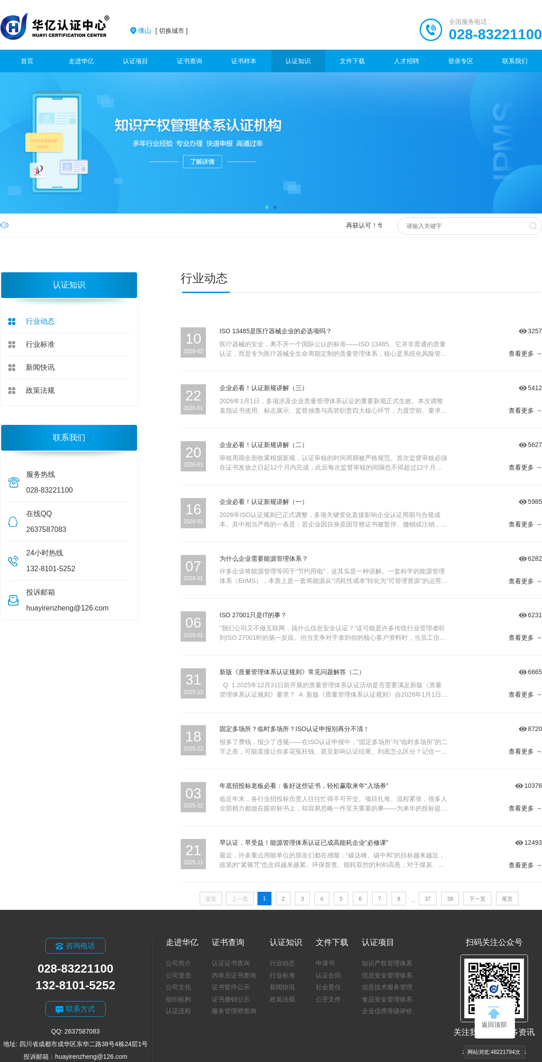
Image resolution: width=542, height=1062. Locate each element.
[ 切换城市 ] (162, 30)
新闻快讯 (40, 367)
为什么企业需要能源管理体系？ (264, 558)
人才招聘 (406, 61)
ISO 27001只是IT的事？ (253, 615)
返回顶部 (494, 1017)
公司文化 (178, 987)
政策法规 (40, 390)
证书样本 (244, 61)
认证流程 (178, 1011)
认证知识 (298, 61)
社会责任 (328, 987)
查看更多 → (525, 353)
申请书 (325, 963)
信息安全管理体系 (387, 975)
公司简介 (178, 963)
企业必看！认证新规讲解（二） (264, 444)
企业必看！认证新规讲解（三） (264, 387)
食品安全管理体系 (387, 999)
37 (427, 899)
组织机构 (178, 999)
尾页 (507, 899)
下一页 (477, 899)
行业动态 (40, 321)
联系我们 (515, 61)
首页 (27, 61)
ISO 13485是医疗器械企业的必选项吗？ (276, 331)
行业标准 (40, 344)
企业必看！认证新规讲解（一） (264, 501)
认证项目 (135, 61)
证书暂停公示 (231, 987)
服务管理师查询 (234, 1011)
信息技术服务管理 (387, 987)
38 (450, 899)
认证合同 (328, 975)
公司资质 (178, 975)
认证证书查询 (231, 963)
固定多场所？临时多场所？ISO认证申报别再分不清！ (294, 728)
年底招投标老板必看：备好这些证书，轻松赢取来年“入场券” (304, 785)
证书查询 (189, 61)
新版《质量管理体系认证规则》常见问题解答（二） (292, 671)
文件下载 (352, 61)
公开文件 (328, 999)
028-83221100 (495, 34)
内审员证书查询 (234, 975)
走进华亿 (81, 61)
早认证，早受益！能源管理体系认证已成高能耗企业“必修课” (304, 842)
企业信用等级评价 (387, 1011)
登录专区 (460, 61)
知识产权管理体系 (387, 963)
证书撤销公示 (231, 999)
